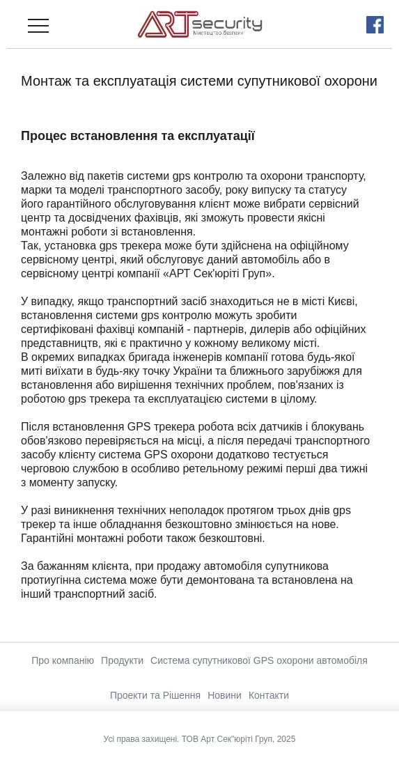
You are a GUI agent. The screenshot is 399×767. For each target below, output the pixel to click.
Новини (225, 695)
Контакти (269, 695)
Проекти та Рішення (155, 695)
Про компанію (62, 660)
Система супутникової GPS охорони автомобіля (259, 660)
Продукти (122, 660)
